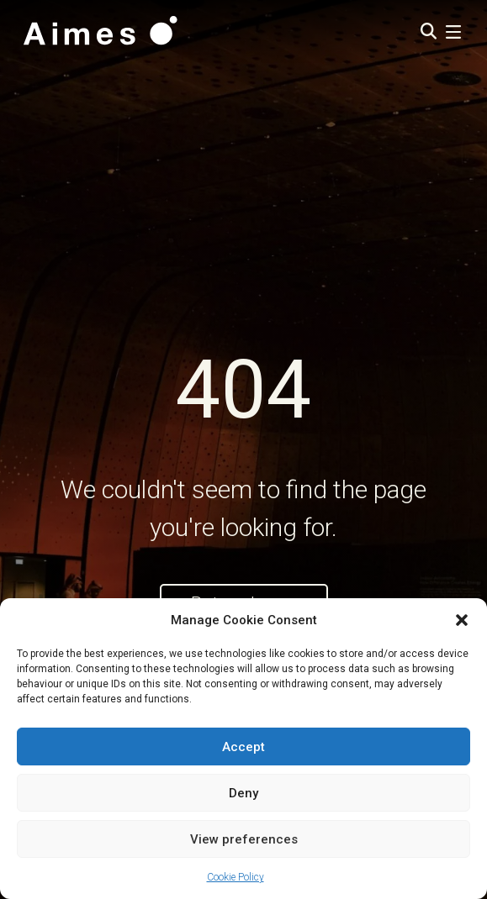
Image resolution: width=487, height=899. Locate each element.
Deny (243, 793)
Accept (243, 746)
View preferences (244, 839)
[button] (461, 620)
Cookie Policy (235, 877)
